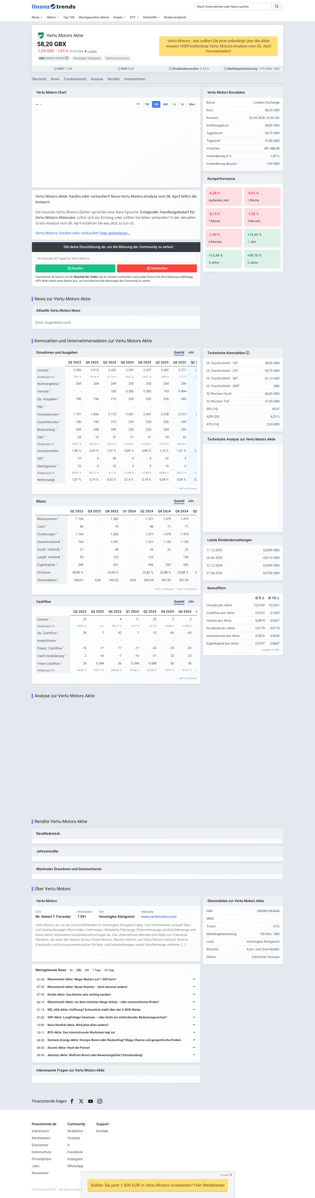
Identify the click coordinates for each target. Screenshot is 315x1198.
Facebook (75, 1152)
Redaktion (75, 1131)
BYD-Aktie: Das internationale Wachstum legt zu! (81, 1032)
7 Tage (97, 970)
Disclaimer (40, 1145)
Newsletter (40, 1173)
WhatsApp (75, 1166)
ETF (133, 17)
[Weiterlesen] (194, 979)
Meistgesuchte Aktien (94, 17)
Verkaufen (159, 268)
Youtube (73, 1138)
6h (71, 970)
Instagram (75, 1159)
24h (86, 970)
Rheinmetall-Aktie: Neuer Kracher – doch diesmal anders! (87, 987)
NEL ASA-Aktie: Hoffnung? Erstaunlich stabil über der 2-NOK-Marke (94, 1009)
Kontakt (102, 1131)
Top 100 (68, 17)
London (92, 51)
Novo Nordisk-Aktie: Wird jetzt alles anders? (77, 1025)
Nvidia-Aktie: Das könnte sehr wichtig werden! (79, 994)
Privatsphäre (41, 1159)
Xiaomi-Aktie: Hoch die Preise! (68, 1047)
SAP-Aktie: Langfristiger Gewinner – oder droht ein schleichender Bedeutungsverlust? (107, 1017)
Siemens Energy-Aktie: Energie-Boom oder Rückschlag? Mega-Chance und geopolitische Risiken (114, 1040)
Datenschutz (41, 1152)
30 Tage (109, 970)
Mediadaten (41, 1138)
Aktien (51, 17)
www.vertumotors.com (159, 916)
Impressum (40, 1131)
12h (78, 970)
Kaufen (77, 268)
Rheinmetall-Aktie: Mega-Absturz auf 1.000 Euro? (81, 979)
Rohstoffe (150, 17)
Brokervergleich (175, 17)
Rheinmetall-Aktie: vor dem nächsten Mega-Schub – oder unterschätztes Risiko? (103, 1002)
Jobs (35, 1166)
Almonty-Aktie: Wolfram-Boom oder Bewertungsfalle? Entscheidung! (95, 1055)
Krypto (118, 17)
